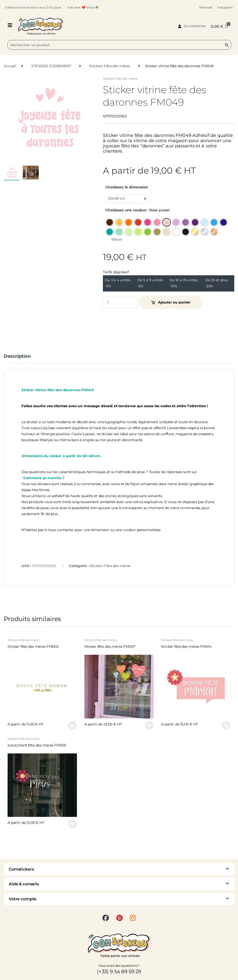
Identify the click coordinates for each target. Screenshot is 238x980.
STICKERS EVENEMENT (51, 66)
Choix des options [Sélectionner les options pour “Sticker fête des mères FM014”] (226, 725)
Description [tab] (17, 356)
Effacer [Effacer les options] (116, 239)
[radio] (109, 222)
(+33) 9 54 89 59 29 (119, 972)
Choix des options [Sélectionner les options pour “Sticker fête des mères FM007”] (149, 725)
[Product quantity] (120, 302)
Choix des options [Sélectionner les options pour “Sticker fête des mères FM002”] (72, 725)
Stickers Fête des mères (109, 66)
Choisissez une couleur (126, 210)
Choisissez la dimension (126, 187)
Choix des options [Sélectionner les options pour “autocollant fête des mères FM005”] (72, 824)
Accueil (10, 66)
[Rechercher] (228, 45)
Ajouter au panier (174, 302)
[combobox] (119, 45)
